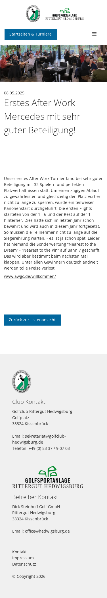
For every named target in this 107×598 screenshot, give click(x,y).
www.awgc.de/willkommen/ (30, 276)
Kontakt (19, 551)
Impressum (23, 557)
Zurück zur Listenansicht (32, 319)
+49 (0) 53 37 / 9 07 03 (49, 448)
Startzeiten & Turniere (30, 34)
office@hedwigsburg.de (47, 531)
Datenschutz (24, 564)
